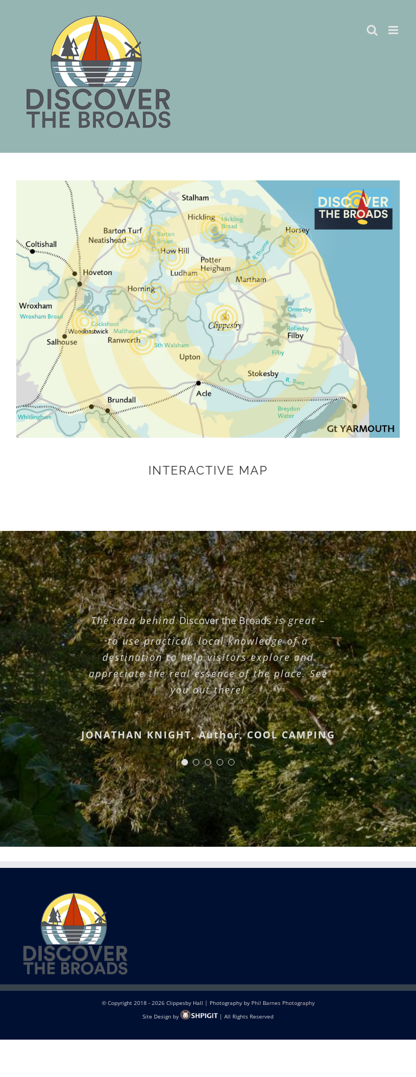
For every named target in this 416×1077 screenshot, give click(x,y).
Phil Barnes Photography (283, 1003)
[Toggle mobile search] (372, 30)
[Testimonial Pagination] (184, 762)
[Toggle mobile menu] (394, 30)
